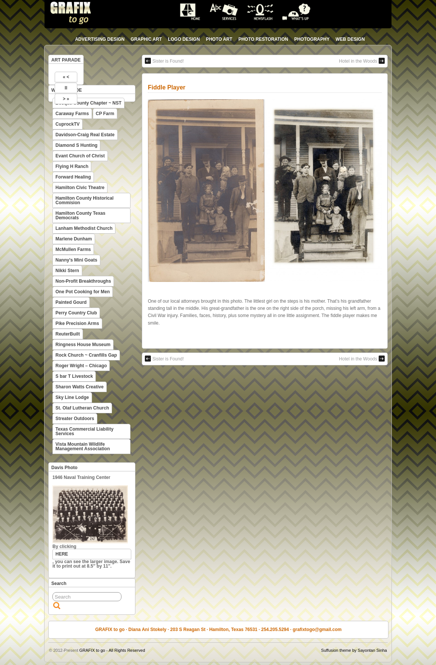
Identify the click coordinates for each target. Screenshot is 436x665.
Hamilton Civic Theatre (79, 187)
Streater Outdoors (74, 418)
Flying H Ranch (71, 166)
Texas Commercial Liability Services (84, 431)
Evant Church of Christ (80, 156)
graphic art (146, 39)
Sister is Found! (164, 61)
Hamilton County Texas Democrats (80, 215)
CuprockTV (67, 124)
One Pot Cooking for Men (82, 291)
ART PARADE (66, 60)
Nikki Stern (67, 270)
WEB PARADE (66, 90)
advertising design (99, 39)
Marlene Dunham (73, 239)
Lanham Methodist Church (83, 228)
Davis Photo (64, 467)
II (66, 88)
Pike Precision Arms (77, 323)
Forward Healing (73, 177)
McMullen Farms (73, 249)
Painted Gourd (71, 302)
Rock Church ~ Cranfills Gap (86, 355)
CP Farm (105, 113)
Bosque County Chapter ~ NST (88, 103)
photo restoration (263, 39)
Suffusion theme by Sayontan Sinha (354, 650)
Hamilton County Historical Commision (84, 200)
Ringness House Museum (83, 344)
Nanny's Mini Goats (76, 260)
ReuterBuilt (67, 334)
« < (66, 77)
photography (312, 39)
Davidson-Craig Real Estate (85, 134)
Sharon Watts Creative (79, 386)
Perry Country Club (76, 313)
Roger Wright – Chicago (81, 365)
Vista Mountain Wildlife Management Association (82, 446)
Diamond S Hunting (76, 145)
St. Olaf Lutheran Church (82, 408)
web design (350, 39)
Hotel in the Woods (362, 61)
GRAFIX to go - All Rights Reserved (112, 650)
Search (58, 583)
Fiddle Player (167, 87)
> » (66, 99)
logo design (184, 39)
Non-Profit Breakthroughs (83, 281)
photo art (219, 39)
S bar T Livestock (74, 376)
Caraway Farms (72, 113)
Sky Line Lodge (72, 397)
